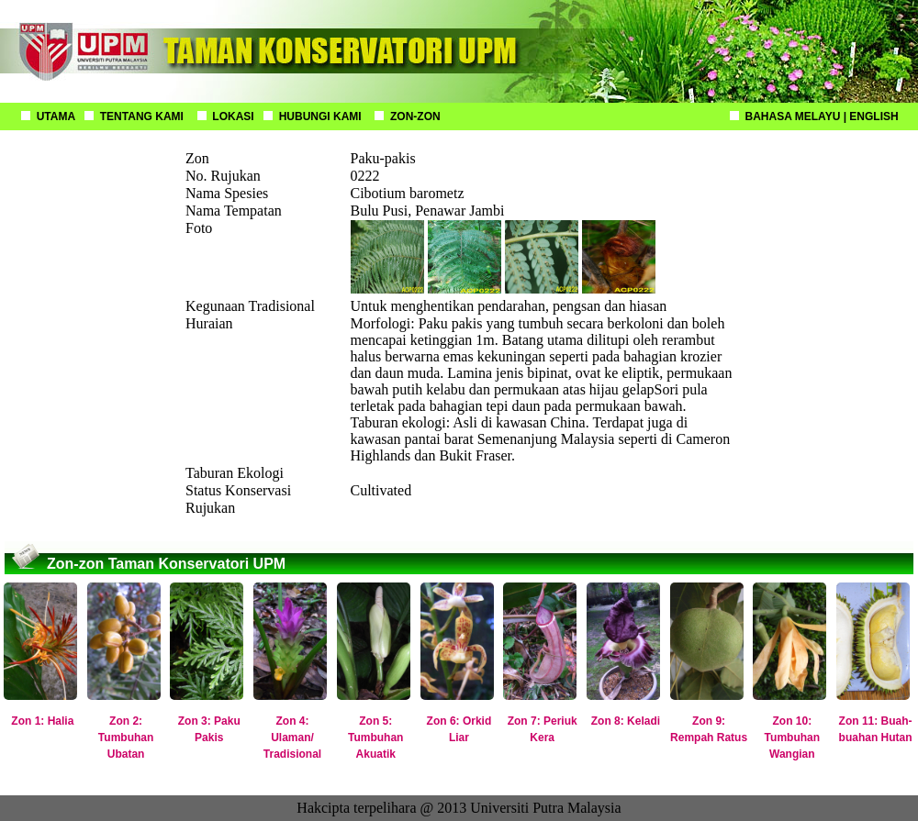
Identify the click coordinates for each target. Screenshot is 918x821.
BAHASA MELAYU (793, 116)
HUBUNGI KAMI (320, 116)
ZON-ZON (415, 116)
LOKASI (232, 116)
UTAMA (56, 116)
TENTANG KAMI (142, 116)
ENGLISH (873, 116)
